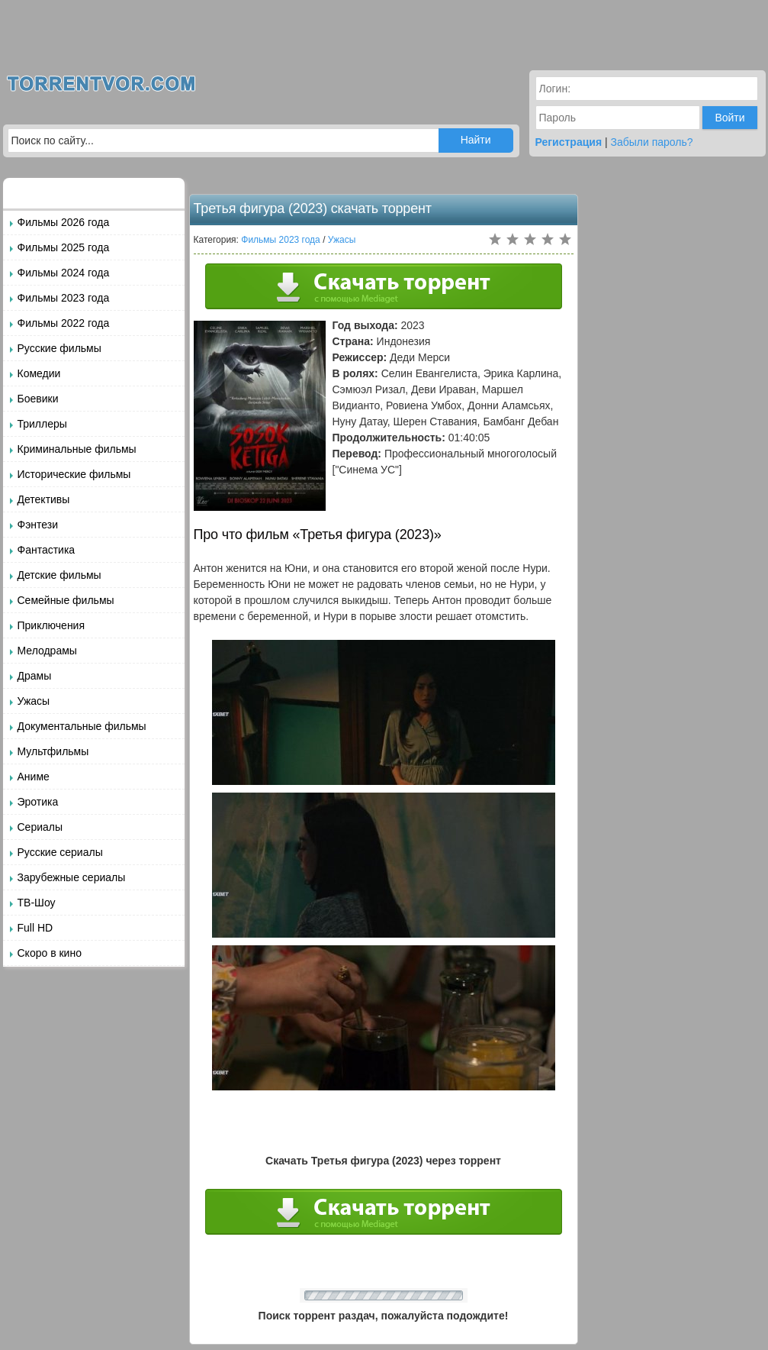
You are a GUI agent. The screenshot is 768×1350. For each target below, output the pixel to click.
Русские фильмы (59, 348)
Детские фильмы (59, 575)
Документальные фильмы (82, 726)
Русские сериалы (60, 852)
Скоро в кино (50, 953)
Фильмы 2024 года (64, 272)
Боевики (38, 398)
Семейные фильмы (66, 600)
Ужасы (34, 701)
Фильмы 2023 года (64, 298)
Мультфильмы (53, 751)
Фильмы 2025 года (64, 247)
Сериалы (40, 827)
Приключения (51, 625)
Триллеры (42, 424)
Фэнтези (38, 524)
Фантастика (47, 550)
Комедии (39, 373)
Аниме (34, 776)
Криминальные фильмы (77, 449)
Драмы (35, 676)
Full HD (35, 928)
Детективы (44, 499)
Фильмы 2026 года (64, 222)
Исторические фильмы (74, 474)
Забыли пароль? (652, 142)
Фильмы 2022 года (64, 323)
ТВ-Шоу (37, 902)
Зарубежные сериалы (72, 877)
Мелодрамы (47, 650)
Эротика (38, 802)
